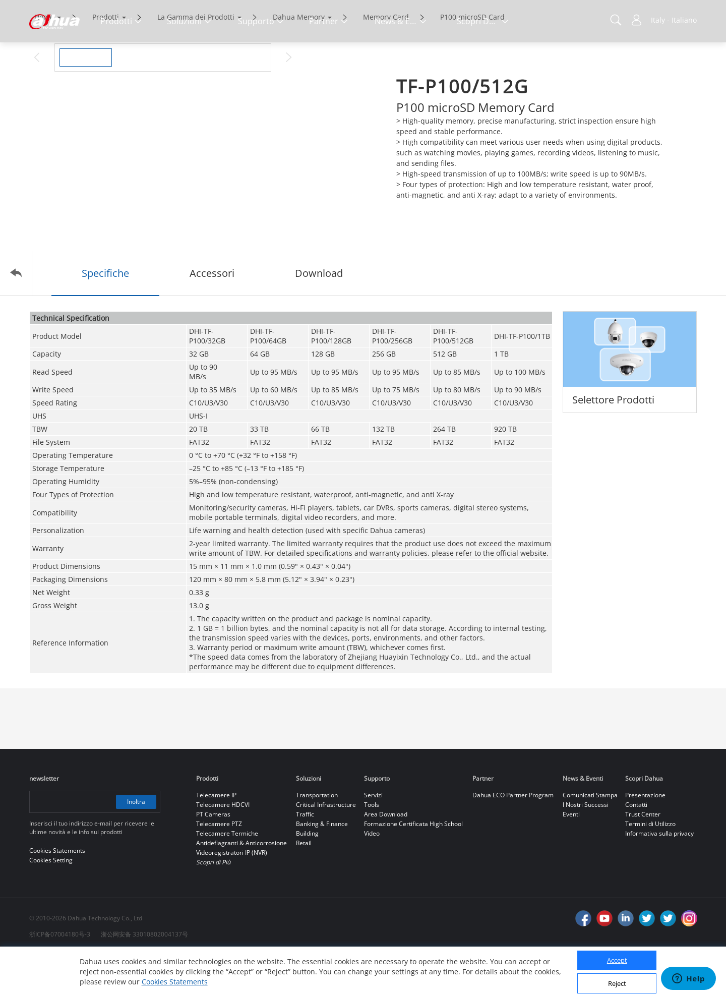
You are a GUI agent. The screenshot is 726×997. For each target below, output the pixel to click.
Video (372, 875)
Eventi (571, 856)
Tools (371, 847)
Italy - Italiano (674, 20)
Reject (617, 983)
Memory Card (386, 59)
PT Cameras (213, 856)
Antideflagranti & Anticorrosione (241, 885)
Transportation (317, 837)
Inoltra (136, 844)
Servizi (373, 837)
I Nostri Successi (586, 847)
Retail (304, 885)
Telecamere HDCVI (223, 847)
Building (307, 875)
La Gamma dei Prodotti (195, 59)
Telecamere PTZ (219, 866)
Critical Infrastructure (326, 847)
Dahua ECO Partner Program (513, 837)
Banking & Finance (322, 866)
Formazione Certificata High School (413, 866)
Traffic (305, 856)
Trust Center (642, 856)
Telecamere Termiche (227, 875)
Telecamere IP (216, 837)
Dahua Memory (299, 59)
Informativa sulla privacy (659, 875)
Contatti (636, 847)
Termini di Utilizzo (650, 866)
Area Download (385, 856)
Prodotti (105, 59)
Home (44, 59)
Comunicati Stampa (590, 837)
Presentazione (645, 837)
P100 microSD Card (472, 59)
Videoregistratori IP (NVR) (231, 895)
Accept (617, 960)
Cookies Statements (175, 981)
